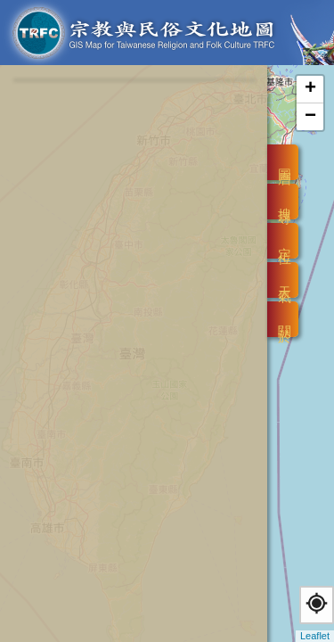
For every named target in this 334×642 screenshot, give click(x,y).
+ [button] (310, 89)
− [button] (310, 116)
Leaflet (315, 635)
